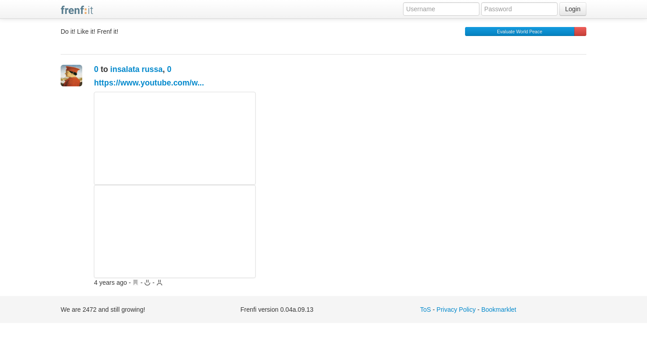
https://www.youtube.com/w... (149, 82)
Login (573, 9)
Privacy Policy (456, 309)
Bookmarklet (498, 309)
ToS (425, 309)
